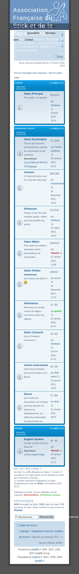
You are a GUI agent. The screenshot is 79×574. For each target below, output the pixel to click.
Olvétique (55, 105)
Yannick (55, 253)
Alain (56, 401)
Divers (28, 394)
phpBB (35, 549)
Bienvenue (18, 26)
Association (33, 33)
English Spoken (34, 439)
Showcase (30, 208)
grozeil (57, 311)
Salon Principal (33, 93)
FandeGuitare (57, 183)
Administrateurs (31, 495)
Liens (16, 39)
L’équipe (24, 531)
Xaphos (36, 557)
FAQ (60, 56)
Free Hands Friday (35, 454)
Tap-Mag (35, 26)
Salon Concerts (33, 332)
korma (57, 278)
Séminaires (31, 303)
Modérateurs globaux (50, 495)
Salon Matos (31, 241)
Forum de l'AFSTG (25, 128)
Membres (50, 33)
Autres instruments (36, 365)
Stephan (18, 510)
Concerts (50, 26)
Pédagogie (31, 166)
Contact (29, 39)
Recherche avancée (66, 516)
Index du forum (28, 525)
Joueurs (29, 172)
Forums (17, 33)
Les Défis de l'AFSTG (36, 162)
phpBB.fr (39, 561)
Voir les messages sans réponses (30, 73)
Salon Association (35, 139)
